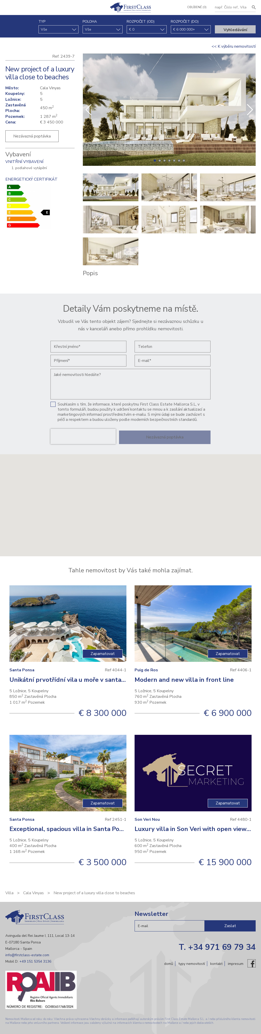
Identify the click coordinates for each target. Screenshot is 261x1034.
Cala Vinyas (33, 893)
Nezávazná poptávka (32, 136)
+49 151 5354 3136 (35, 961)
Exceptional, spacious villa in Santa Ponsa (69, 829)
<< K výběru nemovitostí (234, 46)
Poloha (90, 21)
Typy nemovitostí (191, 963)
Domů (168, 963)
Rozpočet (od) (140, 21)
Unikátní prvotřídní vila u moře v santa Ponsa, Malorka (88, 680)
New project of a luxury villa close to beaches (94, 893)
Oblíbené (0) (195, 7)
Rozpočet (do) (185, 21)
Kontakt (216, 963)
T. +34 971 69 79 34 (217, 947)
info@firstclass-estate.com (27, 955)
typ (41, 21)
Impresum (235, 963)
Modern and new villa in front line (184, 680)
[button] (249, 109)
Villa (9, 893)
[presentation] (83, 436)
